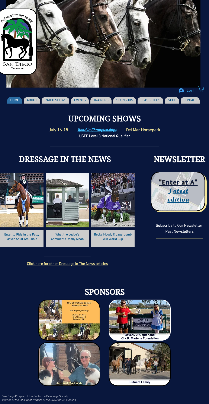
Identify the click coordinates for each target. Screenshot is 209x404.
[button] (201, 89)
